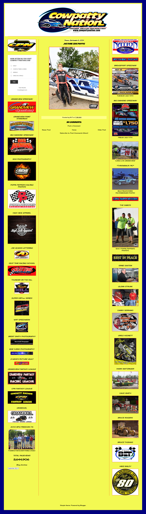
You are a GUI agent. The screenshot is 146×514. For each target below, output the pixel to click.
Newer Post (46, 130)
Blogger (83, 505)
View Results (22, 87)
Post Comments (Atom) (79, 133)
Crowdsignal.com (22, 90)
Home (74, 130)
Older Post (102, 130)
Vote (14, 82)
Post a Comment (74, 126)
